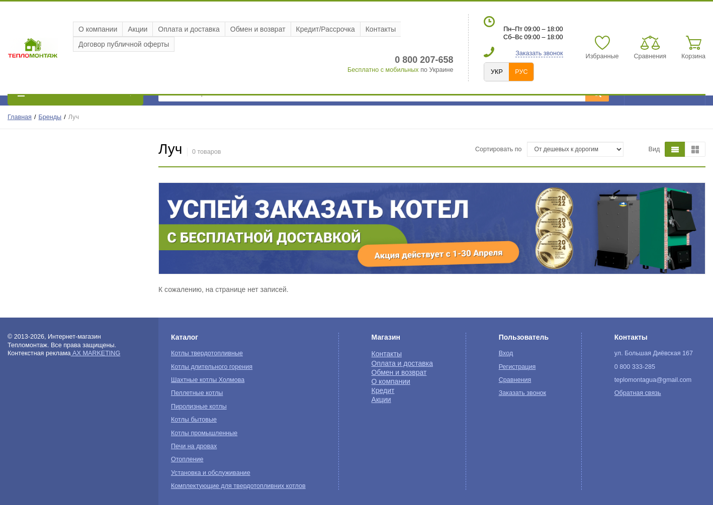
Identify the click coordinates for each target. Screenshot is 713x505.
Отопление (187, 459)
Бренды (50, 117)
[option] (432, 228)
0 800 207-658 (424, 60)
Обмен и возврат (258, 29)
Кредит (383, 390)
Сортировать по (498, 149)
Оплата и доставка (188, 29)
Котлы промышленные (204, 433)
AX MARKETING (96, 353)
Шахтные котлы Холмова (207, 379)
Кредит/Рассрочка (325, 29)
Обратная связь (637, 392)
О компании (97, 29)
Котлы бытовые (194, 419)
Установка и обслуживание (210, 472)
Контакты (381, 29)
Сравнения (515, 379)
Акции (137, 29)
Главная (20, 117)
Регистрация (517, 366)
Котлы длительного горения (211, 366)
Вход (506, 353)
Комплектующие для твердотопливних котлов (238, 485)
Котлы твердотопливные (207, 353)
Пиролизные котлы (199, 406)
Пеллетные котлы (197, 392)
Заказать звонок (539, 53)
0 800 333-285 (634, 366)
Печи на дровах (194, 446)
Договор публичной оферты (123, 44)
